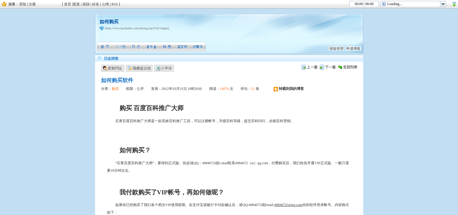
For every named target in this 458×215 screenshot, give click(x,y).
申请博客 (353, 49)
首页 (67, 4)
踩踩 (86, 4)
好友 (95, 4)
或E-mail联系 (225, 163)
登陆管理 (336, 49)
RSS (114, 4)
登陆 (22, 4)
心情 (105, 4)
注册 (32, 4)
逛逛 (76, 4)
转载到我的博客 (289, 89)
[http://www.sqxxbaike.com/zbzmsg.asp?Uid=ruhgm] (137, 28)
